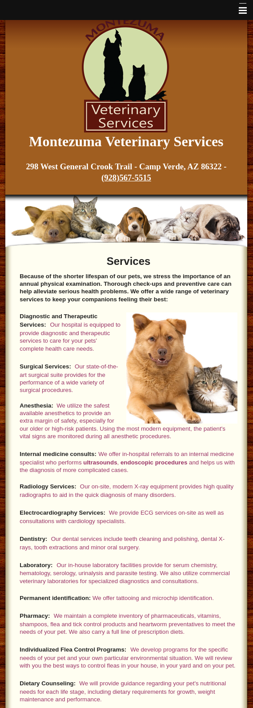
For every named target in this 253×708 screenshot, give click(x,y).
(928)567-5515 (126, 177)
